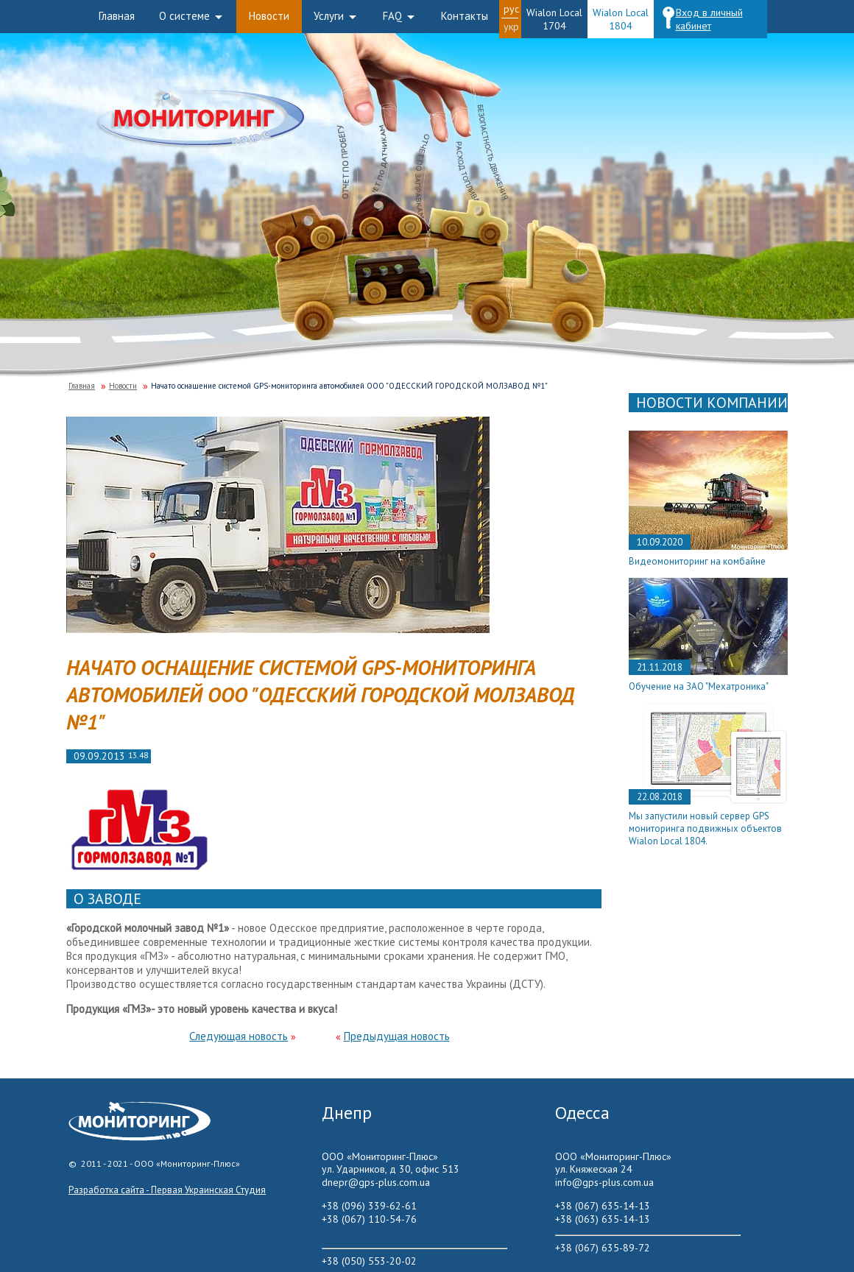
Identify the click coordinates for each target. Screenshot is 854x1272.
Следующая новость (238, 1036)
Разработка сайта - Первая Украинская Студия (167, 1190)
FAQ (392, 16)
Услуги (329, 16)
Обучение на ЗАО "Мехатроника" (699, 686)
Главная (117, 16)
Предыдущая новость (397, 1036)
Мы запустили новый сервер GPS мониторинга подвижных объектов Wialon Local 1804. (705, 828)
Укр (511, 26)
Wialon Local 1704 (554, 19)
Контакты (464, 16)
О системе (184, 16)
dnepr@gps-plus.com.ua (376, 1182)
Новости (269, 16)
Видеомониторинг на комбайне (697, 561)
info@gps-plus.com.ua (604, 1182)
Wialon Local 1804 (621, 19)
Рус (511, 8)
